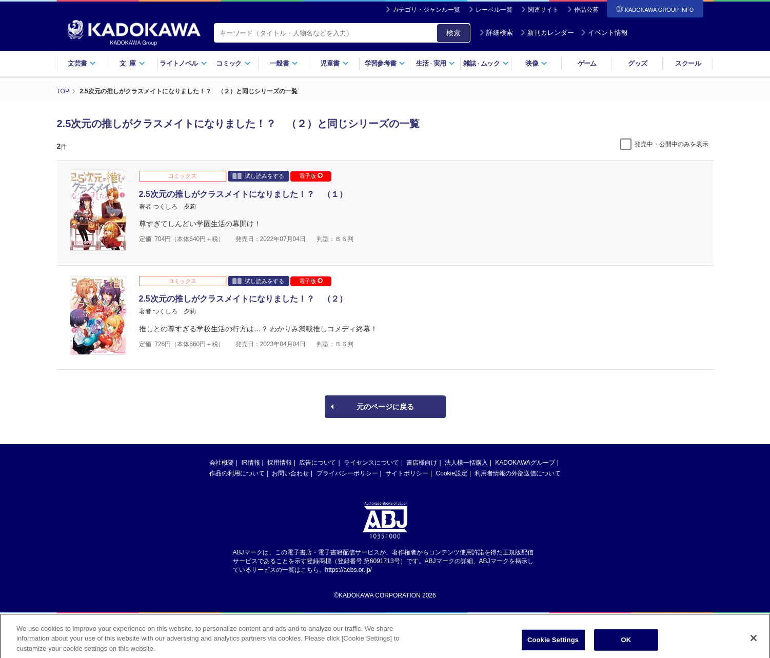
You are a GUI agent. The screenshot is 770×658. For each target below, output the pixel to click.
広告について (317, 462)
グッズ (637, 63)
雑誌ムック (486, 63)
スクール (687, 63)
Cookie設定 (451, 473)
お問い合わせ (290, 473)
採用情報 (279, 462)
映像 (536, 63)
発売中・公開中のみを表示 (671, 144)
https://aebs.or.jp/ (348, 569)
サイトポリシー (406, 473)
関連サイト (543, 9)
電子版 (311, 176)
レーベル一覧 (494, 9)
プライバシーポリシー (347, 473)
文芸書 (82, 63)
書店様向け (421, 462)
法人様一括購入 (466, 462)
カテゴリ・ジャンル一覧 (426, 9)
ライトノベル (183, 63)
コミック (233, 63)
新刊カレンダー (547, 32)
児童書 (334, 63)
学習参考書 (385, 63)
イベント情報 (604, 32)
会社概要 (221, 462)
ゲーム (587, 63)
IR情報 (251, 462)
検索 (453, 33)
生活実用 (436, 63)
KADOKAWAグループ (525, 462)
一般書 (284, 63)
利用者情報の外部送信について (518, 473)
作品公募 (586, 9)
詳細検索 (496, 32)
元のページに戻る (385, 407)
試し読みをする (258, 175)
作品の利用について (237, 473)
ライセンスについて (371, 462)
